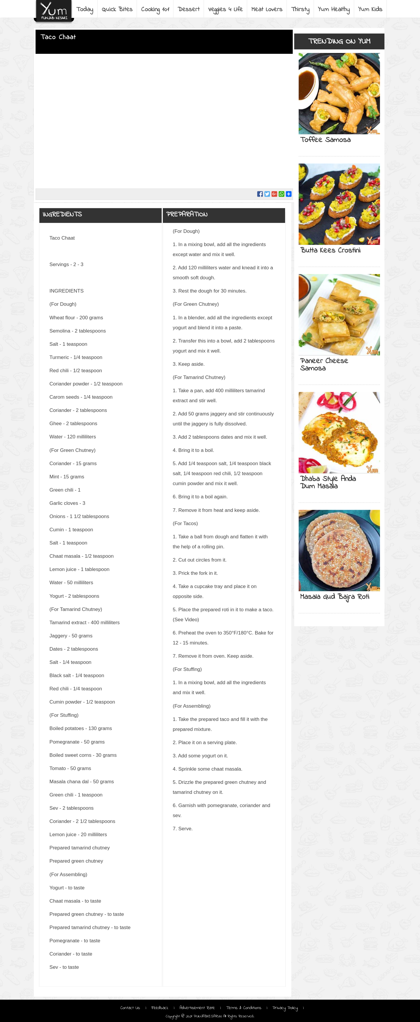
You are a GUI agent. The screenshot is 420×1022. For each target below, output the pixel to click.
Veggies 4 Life (225, 9)
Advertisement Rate (197, 1008)
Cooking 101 (155, 9)
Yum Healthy (334, 9)
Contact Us (131, 1008)
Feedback (159, 1008)
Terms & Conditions (243, 1008)
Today (84, 9)
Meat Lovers (266, 9)
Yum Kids (370, 9)
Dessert (189, 9)
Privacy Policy (285, 1008)
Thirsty (300, 9)
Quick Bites (117, 9)
